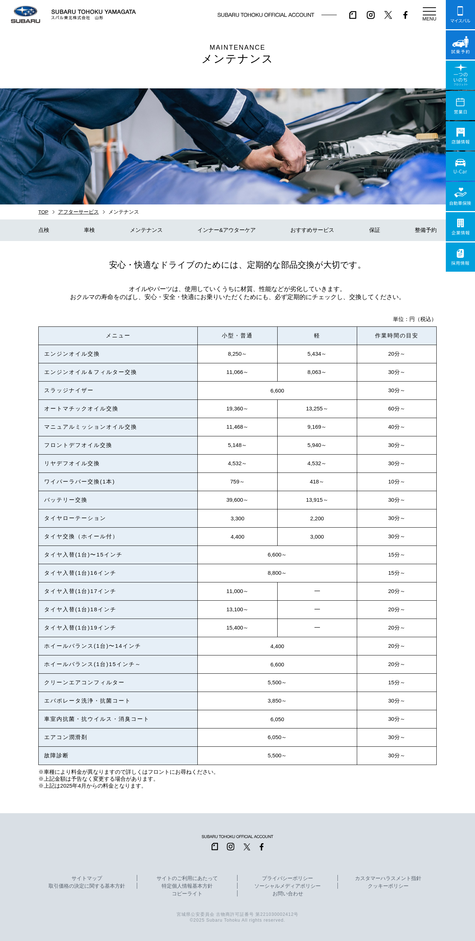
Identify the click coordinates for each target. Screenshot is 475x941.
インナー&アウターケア (226, 230)
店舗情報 (460, 135)
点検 (43, 230)
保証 (374, 230)
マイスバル (460, 14)
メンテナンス (146, 230)
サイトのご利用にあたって (187, 878)
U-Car (460, 166)
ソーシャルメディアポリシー (287, 886)
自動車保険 (460, 196)
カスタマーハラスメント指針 (388, 878)
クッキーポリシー (388, 886)
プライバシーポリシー (287, 878)
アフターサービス (78, 212)
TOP (43, 212)
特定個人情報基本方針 (187, 886)
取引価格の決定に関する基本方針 (87, 886)
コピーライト (187, 893)
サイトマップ (87, 878)
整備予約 (426, 230)
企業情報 (460, 226)
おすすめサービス (312, 230)
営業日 (460, 105)
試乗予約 (460, 45)
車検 (89, 230)
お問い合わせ (288, 893)
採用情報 (460, 257)
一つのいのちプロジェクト (460, 75)
